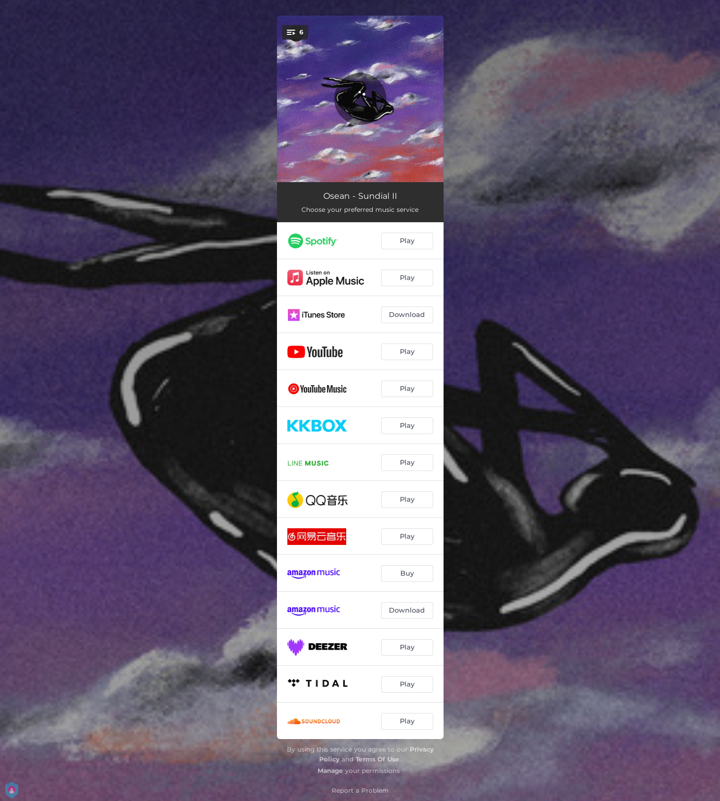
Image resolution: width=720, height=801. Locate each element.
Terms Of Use (377, 759)
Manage (330, 770)
